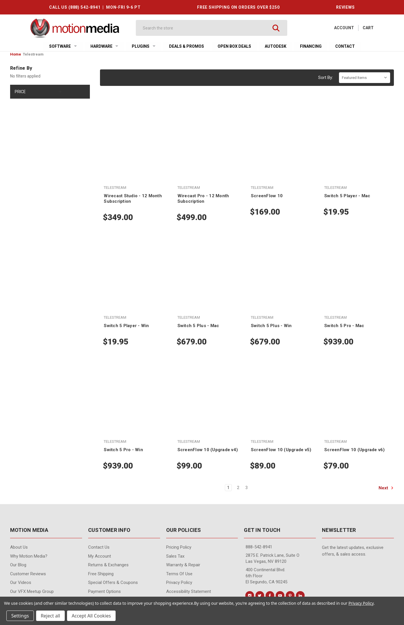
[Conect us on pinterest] (290, 595)
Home (15, 54)
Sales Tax (175, 556)
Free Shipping (101, 573)
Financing (311, 46)
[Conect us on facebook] (270, 595)
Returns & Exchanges (108, 564)
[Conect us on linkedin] (300, 595)
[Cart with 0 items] (368, 28)
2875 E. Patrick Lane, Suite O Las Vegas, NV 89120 (272, 558)
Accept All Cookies (91, 616)
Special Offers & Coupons (113, 582)
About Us (19, 547)
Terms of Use (179, 573)
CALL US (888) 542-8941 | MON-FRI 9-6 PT (94, 7)
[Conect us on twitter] (259, 595)
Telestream (33, 54)
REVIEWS (345, 7)
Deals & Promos (186, 46)
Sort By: (325, 77)
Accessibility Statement (188, 591)
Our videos (20, 582)
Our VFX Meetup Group (32, 591)
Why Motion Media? (28, 556)
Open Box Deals (234, 46)
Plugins (143, 46)
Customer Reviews (28, 573)
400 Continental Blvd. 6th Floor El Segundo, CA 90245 (266, 576)
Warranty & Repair (183, 564)
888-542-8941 (259, 547)
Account (344, 27)
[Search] (206, 28)
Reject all (50, 616)
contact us (99, 547)
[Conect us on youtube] (280, 595)
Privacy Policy (179, 582)
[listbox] (364, 77)
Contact (345, 46)
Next (386, 488)
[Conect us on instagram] (249, 595)
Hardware (104, 46)
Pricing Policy (178, 547)
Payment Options (104, 591)
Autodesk (275, 46)
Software (63, 46)
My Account (99, 556)
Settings (20, 616)
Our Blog (18, 564)
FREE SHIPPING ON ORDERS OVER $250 (238, 7)
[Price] (50, 92)
